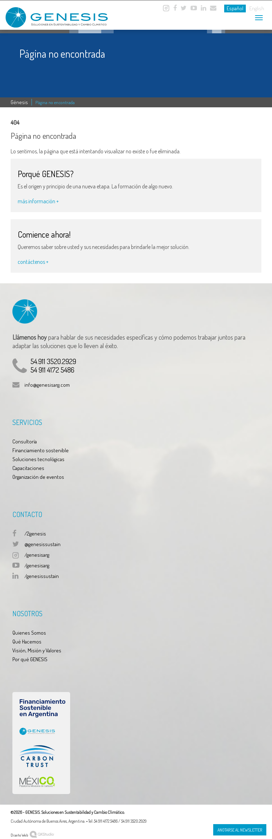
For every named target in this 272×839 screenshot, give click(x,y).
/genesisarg (36, 554)
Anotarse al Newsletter (239, 830)
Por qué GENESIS (29, 659)
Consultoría (24, 441)
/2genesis (35, 533)
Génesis (19, 102)
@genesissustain (42, 544)
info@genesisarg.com (47, 384)
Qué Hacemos (26, 641)
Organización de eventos (38, 477)
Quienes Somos (29, 632)
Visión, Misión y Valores (36, 650)
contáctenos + (33, 261)
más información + (38, 201)
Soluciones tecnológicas (38, 459)
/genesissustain (41, 576)
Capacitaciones (28, 468)
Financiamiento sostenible (40, 450)
